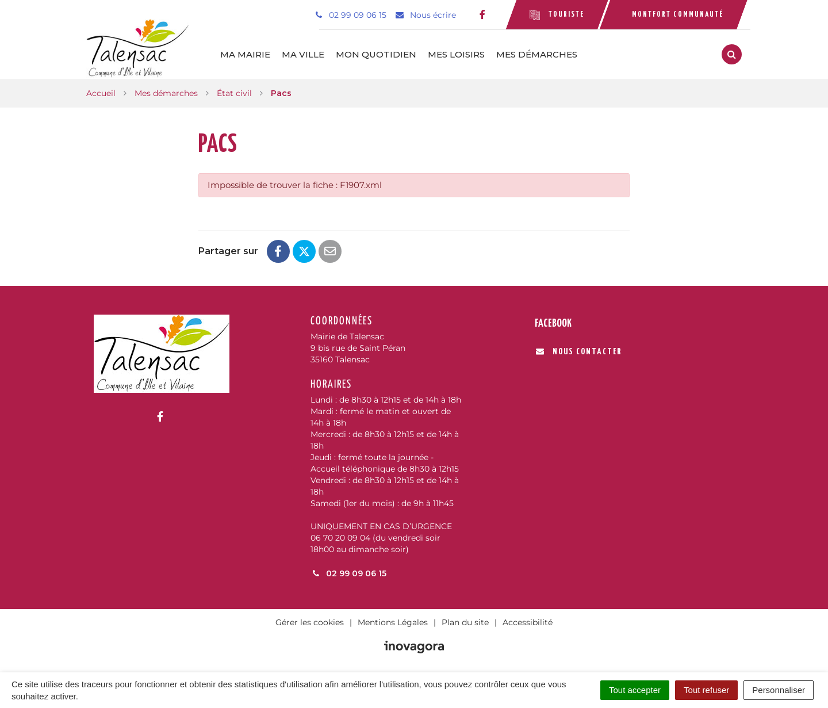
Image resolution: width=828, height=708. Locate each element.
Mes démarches (537, 54)
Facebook (553, 323)
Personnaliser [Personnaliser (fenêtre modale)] (778, 690)
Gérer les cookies (309, 622)
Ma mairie (246, 54)
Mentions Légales (393, 622)
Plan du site (465, 622)
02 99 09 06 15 (348, 573)
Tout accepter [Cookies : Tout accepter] (635, 690)
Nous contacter (579, 351)
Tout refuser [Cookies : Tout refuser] (706, 690)
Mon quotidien (376, 54)
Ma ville (303, 54)
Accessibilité (528, 622)
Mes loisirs (456, 54)
